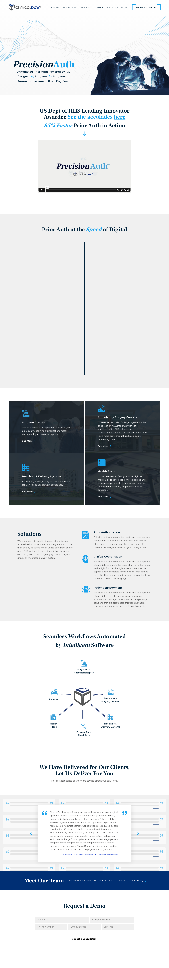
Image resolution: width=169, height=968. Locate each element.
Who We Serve (69, 7)
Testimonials (112, 7)
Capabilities (85, 7)
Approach (55, 7)
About (124, 7)
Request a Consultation (146, 7)
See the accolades (96, 117)
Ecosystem (98, 7)
